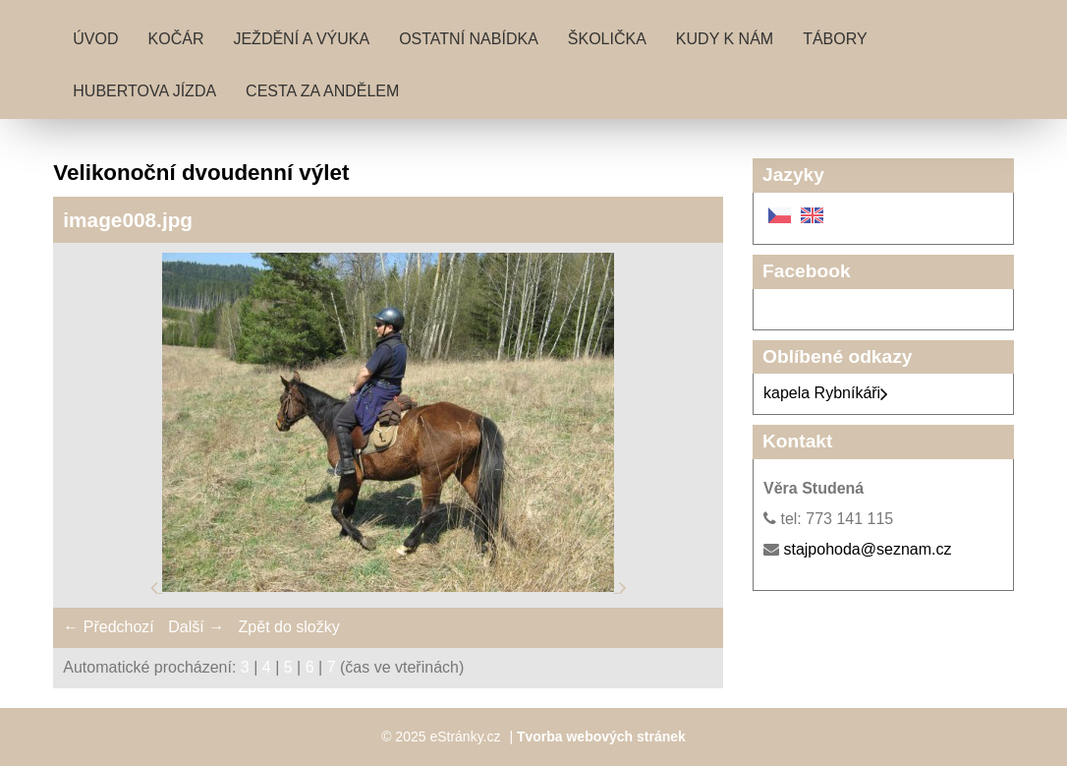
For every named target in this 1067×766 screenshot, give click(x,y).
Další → (196, 627)
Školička (607, 38)
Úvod (95, 38)
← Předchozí (108, 627)
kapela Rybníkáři (825, 392)
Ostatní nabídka (468, 38)
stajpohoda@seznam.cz (867, 549)
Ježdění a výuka (301, 38)
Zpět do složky (289, 627)
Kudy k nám (724, 38)
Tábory (835, 38)
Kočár (176, 38)
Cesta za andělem (322, 91)
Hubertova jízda (144, 91)
